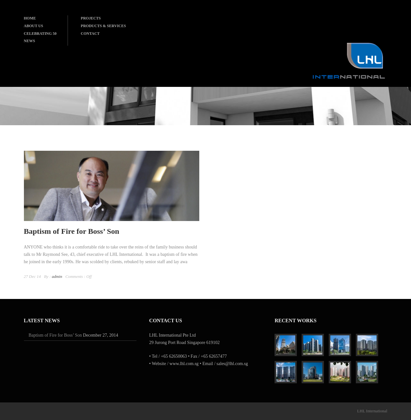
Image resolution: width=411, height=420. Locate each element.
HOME (30, 18)
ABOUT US (33, 26)
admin (57, 276)
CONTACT (90, 33)
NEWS (29, 41)
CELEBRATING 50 (40, 33)
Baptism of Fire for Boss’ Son (71, 231)
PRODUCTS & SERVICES (103, 26)
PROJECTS (91, 18)
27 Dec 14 (32, 276)
